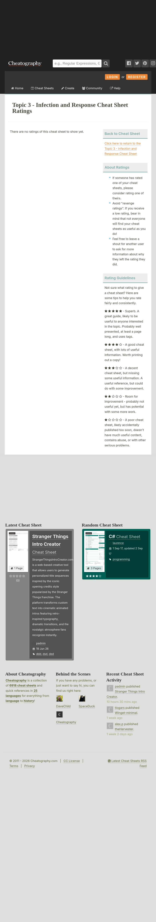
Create (67, 88)
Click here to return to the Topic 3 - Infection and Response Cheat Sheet (123, 148)
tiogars (120, 708)
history (29, 701)
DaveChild (63, 706)
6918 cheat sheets (22, 685)
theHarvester (124, 729)
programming (121, 559)
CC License (71, 761)
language (12, 701)
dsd (45, 653)
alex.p (119, 724)
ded (51, 653)
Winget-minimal (126, 713)
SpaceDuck (87, 706)
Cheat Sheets (42, 88)
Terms (13, 766)
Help (115, 88)
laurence (118, 542)
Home (17, 88)
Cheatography (16, 680)
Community (92, 88)
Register (137, 77)
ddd (38, 653)
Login (112, 77)
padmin (41, 643)
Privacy (29, 766)
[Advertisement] (51, 28)
